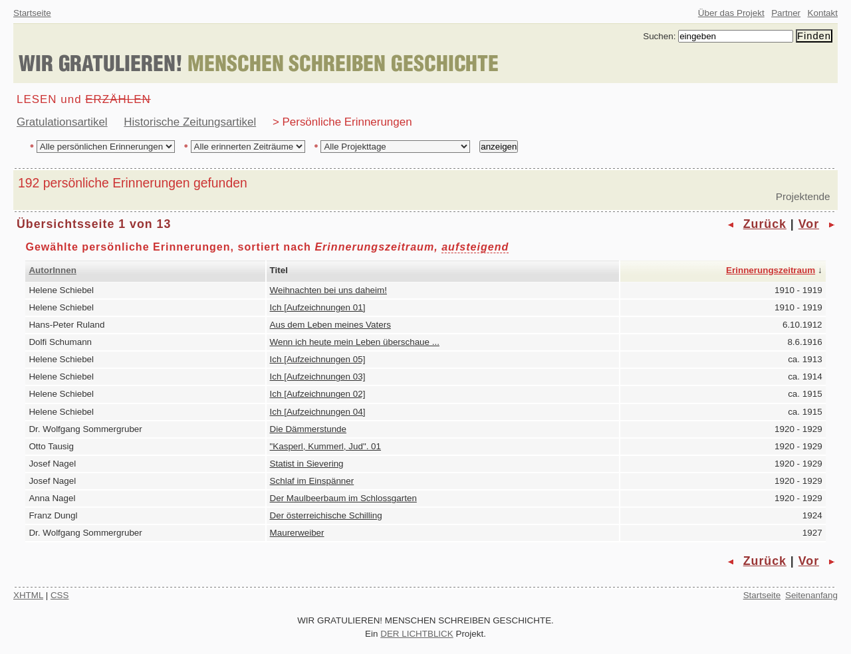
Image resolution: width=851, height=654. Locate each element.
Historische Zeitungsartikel (190, 122)
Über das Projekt (731, 13)
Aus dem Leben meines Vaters (330, 325)
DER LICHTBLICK (416, 634)
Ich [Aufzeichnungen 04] (318, 412)
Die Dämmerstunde (308, 429)
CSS (60, 595)
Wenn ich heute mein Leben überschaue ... (354, 342)
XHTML (28, 595)
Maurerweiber (297, 533)
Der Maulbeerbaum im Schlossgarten (343, 498)
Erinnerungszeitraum (770, 270)
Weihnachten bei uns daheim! (328, 290)
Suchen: (659, 36)
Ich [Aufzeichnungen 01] (318, 307)
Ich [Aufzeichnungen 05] (318, 359)
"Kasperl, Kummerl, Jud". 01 (325, 446)
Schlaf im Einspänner (312, 481)
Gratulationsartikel (62, 122)
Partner (785, 13)
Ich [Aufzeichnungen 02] (318, 394)
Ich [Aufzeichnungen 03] (318, 377)
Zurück (765, 224)
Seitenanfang (811, 595)
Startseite (32, 13)
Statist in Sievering (307, 464)
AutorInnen (52, 270)
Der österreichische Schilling (326, 515)
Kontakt (823, 13)
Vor (808, 224)
